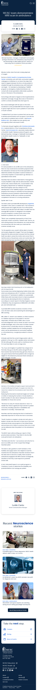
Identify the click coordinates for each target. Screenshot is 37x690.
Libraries (21, 677)
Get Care (5, 682)
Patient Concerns (23, 679)
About (4, 675)
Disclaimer (5, 687)
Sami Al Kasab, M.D (12, 130)
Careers (6, 677)
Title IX (17, 687)
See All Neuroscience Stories (18, 610)
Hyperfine (31, 203)
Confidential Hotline (8, 679)
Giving (20, 675)
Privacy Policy (12, 687)
